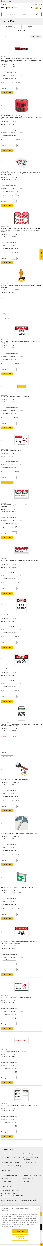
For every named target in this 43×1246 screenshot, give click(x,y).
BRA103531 (4, 559)
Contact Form (6, 1182)
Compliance (5, 1154)
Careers (26, 1182)
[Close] (38, 1209)
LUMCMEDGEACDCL (7, 886)
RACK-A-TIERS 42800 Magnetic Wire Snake (14, 779)
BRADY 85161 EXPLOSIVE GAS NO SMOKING (14, 670)
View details (7, 318)
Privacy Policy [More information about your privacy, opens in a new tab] (16, 1226)
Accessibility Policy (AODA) (11, 1166)
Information (21, 1149)
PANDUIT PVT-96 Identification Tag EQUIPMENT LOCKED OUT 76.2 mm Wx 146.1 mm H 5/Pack (21, 724)
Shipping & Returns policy (11, 1162)
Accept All (20, 1231)
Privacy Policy (28, 1154)
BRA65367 (4, 1103)
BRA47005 (4, 339)
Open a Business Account (10, 1175)
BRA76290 (4, 395)
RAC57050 (4, 832)
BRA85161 (4, 668)
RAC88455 (4, 284)
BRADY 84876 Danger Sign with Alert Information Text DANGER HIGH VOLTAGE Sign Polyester (20, 942)
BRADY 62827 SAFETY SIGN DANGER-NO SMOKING (16, 997)
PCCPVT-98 (5, 227)
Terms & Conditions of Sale (11, 1157)
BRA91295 (4, 57)
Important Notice (29, 1162)
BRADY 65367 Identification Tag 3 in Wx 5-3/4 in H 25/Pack (19, 1105)
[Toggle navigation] (2, 8)
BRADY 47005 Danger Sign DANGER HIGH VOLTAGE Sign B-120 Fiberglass (20, 342)
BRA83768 (4, 449)
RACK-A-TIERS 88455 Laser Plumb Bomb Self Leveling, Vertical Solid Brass (21, 286)
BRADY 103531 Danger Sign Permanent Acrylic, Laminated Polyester (19, 561)
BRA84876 (4, 940)
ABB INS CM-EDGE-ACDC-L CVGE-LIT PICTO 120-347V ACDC (20, 887)
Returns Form (28, 1178)
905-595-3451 (18, 1196)
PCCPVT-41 (4, 171)
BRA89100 (4, 1049)
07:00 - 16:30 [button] (36, 4)
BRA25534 (4, 614)
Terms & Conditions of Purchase (31, 1158)
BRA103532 (4, 503)
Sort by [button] (31, 27)
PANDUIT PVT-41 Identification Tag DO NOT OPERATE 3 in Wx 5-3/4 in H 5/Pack (20, 173)
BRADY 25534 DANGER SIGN (9, 616)
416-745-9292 (7, 1)
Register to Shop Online (32, 1175)
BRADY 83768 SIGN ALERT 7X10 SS (11, 451)
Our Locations (6, 1178)
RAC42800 (4, 778)
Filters (10, 27)
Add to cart (7, 93)
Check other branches (9, 78)
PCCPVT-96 (5, 722)
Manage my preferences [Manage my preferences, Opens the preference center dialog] (20, 1237)
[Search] (21, 14)
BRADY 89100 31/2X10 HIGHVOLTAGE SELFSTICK (15, 1051)
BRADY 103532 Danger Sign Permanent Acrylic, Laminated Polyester (19, 505)
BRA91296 (4, 114)
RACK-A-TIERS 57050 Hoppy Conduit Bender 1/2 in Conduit (20, 833)
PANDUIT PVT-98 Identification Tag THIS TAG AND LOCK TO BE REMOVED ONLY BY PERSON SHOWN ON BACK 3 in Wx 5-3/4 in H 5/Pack (20, 230)
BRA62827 (4, 995)
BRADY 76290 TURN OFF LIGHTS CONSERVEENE (15, 397)
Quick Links (21, 1170)
